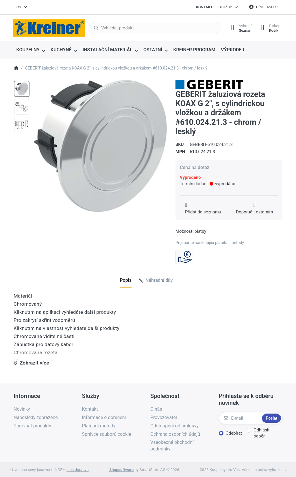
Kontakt (204, 7)
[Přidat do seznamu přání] (203, 208)
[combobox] (22, 7)
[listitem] (100, 146)
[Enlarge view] (100, 146)
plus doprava (77, 469)
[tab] (126, 280)
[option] (21, 89)
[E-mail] (240, 418)
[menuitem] (31, 50)
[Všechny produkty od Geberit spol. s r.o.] (209, 84)
